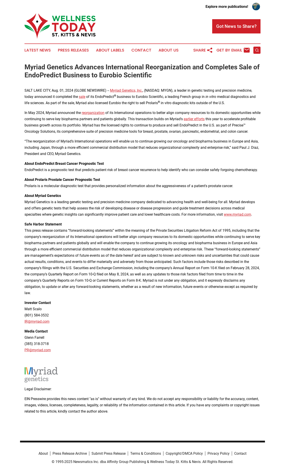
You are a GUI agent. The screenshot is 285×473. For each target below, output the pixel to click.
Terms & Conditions (145, 453)
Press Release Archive (70, 453)
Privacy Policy (219, 453)
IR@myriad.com (36, 321)
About (43, 453)
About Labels (110, 50)
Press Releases (73, 50)
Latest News (37, 50)
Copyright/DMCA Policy (184, 453)
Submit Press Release (109, 453)
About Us (169, 50)
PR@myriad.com (37, 350)
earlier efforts (194, 119)
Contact (141, 50)
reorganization (93, 113)
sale (82, 97)
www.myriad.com (237, 214)
